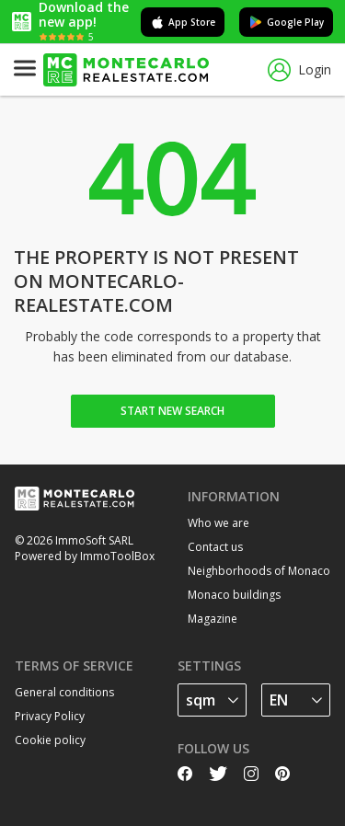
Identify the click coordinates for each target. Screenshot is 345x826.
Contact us (215, 547)
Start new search (172, 411)
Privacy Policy (50, 716)
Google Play (286, 22)
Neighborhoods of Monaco (259, 571)
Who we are (218, 523)
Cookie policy (50, 740)
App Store (182, 22)
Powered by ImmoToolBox (85, 556)
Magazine (212, 618)
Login (299, 70)
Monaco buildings (234, 594)
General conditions (64, 692)
